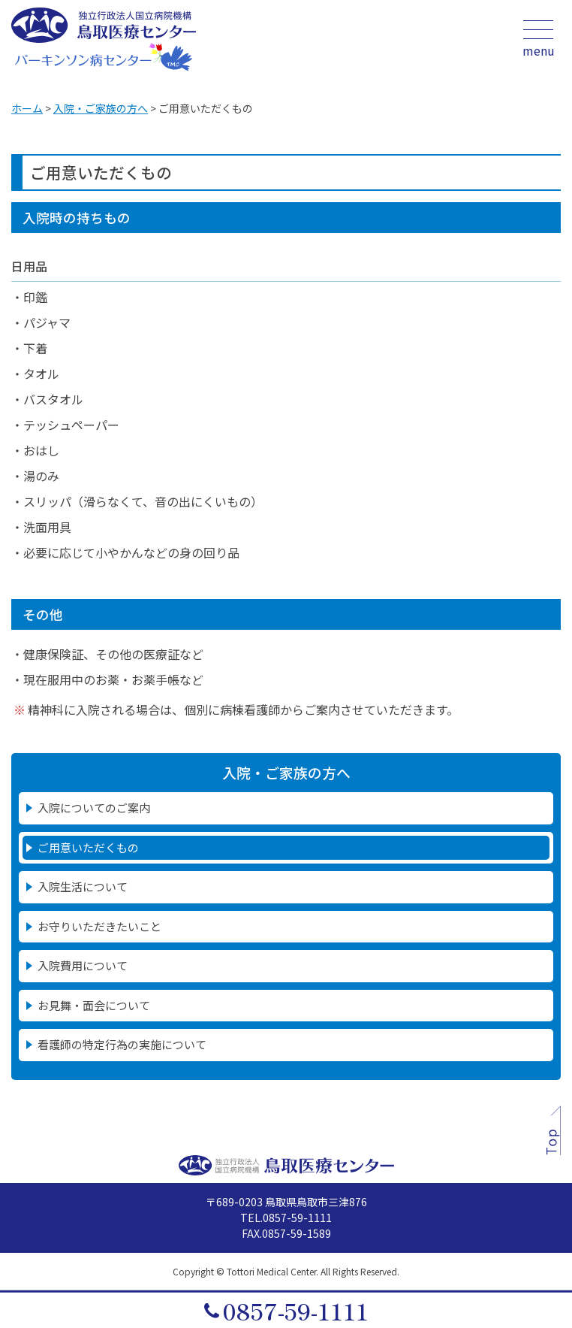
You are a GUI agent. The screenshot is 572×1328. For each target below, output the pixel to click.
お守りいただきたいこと (99, 926)
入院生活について (83, 886)
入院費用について (83, 965)
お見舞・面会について (94, 1005)
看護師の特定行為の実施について (122, 1044)
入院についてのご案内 (94, 807)
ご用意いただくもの (88, 847)
